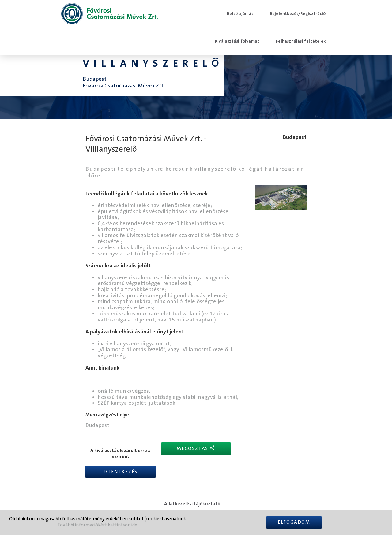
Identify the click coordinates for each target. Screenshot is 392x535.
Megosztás (196, 448)
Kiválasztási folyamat (237, 41)
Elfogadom (294, 522)
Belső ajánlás (240, 13)
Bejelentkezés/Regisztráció (298, 13)
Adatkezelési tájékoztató (192, 504)
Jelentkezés (120, 471)
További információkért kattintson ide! (98, 525)
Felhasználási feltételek (301, 41)
